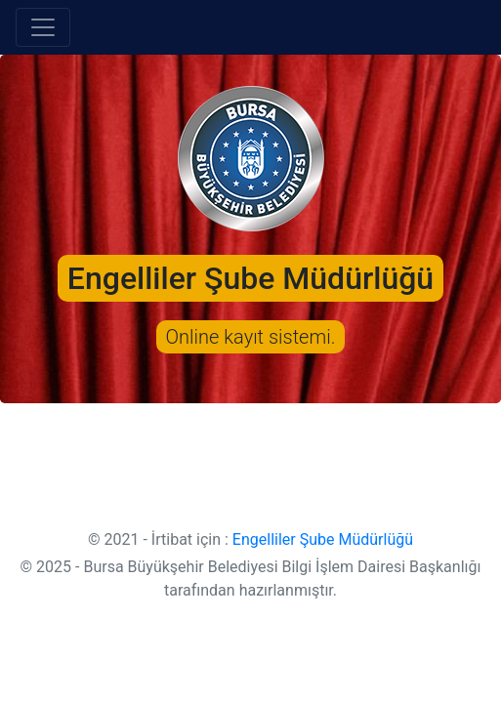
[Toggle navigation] (43, 27)
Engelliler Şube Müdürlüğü (322, 539)
